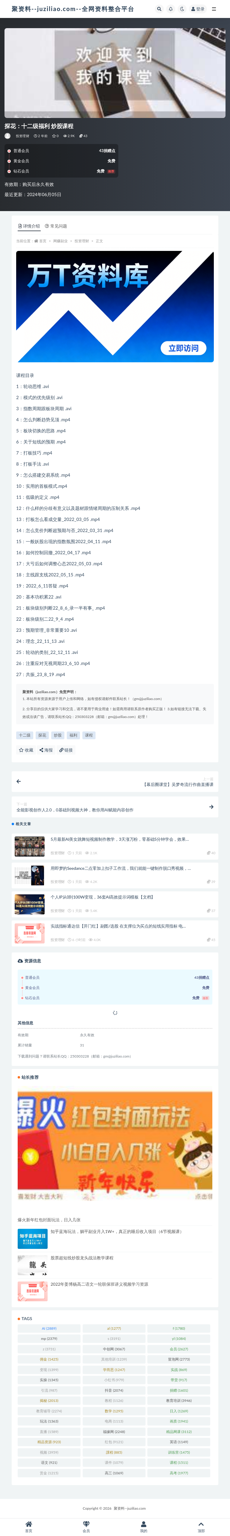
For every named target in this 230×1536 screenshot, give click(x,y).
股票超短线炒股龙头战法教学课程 (82, 1257)
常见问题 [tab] (56, 225)
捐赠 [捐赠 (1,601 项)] (179, 1390)
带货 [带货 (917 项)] (179, 1380)
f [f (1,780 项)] (179, 1328)
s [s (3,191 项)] (114, 1338)
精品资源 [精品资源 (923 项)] (49, 1442)
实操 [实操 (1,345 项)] (49, 1380)
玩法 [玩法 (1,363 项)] (49, 1421)
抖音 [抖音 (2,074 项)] (114, 1390)
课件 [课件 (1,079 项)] (114, 1462)
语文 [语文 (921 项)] (49, 1462)
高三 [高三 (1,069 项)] (114, 1473)
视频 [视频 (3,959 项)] (49, 1452)
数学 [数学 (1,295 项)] (114, 1411)
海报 (46, 749)
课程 (89, 735)
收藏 (26, 749)
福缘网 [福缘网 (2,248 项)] (114, 1431)
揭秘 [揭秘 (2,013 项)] (49, 1400)
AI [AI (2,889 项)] (49, 1328)
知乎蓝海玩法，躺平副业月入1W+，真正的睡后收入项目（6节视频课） (117, 1231)
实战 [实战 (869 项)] (179, 1369)
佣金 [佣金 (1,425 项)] (49, 1359)
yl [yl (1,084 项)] (179, 1338)
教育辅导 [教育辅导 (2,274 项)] (49, 1411)
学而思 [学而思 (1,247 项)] (114, 1369)
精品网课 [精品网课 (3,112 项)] (179, 1431)
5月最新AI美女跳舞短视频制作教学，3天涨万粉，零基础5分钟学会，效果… (120, 839)
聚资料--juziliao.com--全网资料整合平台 (73, 8)
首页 (42, 241)
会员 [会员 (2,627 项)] (179, 1349)
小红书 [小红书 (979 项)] (114, 1380)
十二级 (25, 735)
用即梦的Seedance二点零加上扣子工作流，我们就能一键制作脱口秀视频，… (121, 868)
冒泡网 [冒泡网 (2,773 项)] (179, 1359)
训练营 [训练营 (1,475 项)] (179, 1452)
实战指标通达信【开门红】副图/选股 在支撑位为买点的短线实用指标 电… (118, 925)
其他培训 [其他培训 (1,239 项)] (114, 1359)
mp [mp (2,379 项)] (49, 1338)
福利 (73, 735)
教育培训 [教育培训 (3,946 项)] (179, 1400)
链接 (66, 749)
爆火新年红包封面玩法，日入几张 (49, 1219)
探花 (42, 735)
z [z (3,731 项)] (49, 1349)
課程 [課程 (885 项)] (114, 1452)
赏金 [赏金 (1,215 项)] (49, 1473)
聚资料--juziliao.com (130, 1508)
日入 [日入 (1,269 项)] (179, 1411)
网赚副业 (60, 241)
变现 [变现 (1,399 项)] (49, 1369)
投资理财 (22, 136)
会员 (86, 1527)
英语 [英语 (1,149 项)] (179, 1442)
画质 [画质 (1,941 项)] (179, 1421)
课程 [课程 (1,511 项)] (179, 1462)
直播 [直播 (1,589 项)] (49, 1431)
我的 (143, 1527)
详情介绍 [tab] (29, 225)
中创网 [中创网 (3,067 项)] (114, 1349)
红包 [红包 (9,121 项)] (114, 1442)
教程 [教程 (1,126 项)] (114, 1400)
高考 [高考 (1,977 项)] (179, 1473)
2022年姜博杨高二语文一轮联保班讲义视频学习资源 (99, 1284)
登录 (198, 8)
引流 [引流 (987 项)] (49, 1390)
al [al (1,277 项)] (114, 1328)
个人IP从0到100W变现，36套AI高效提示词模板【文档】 (103, 896)
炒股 (58, 735)
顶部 (201, 1527)
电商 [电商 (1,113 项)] (114, 1421)
